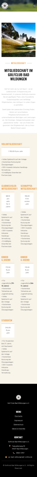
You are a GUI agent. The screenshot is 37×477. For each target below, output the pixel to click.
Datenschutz (18, 424)
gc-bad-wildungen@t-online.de (20, 457)
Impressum (18, 420)
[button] (34, 6)
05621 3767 (20, 453)
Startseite (18, 416)
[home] (4, 5)
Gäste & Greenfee (18, 429)
